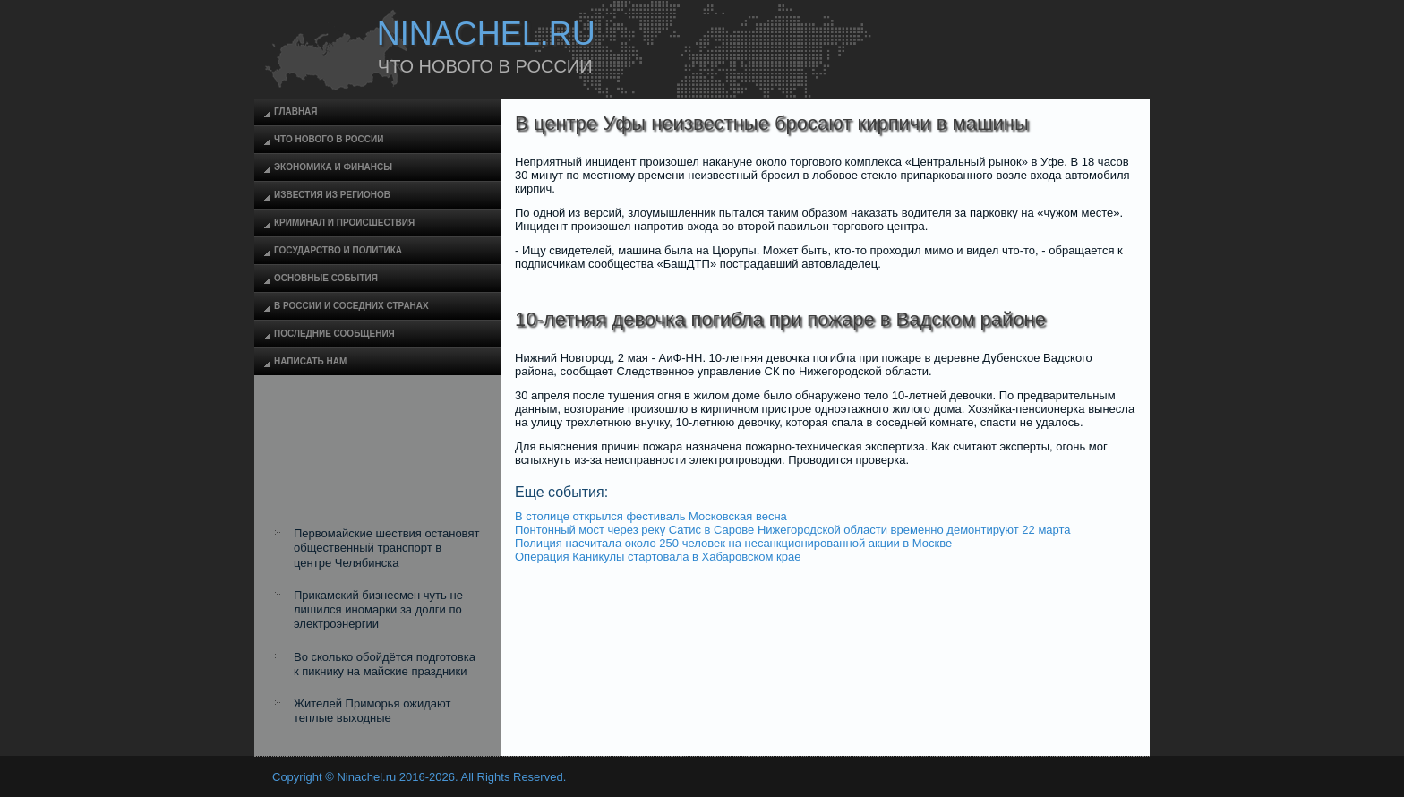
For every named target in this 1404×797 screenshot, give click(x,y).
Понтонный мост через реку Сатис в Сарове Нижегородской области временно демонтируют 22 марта (793, 529)
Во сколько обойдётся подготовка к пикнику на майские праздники (384, 664)
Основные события (326, 278)
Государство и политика (338, 250)
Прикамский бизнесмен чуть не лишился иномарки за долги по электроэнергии (378, 609)
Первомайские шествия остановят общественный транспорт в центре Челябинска (386, 548)
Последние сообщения (334, 334)
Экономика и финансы (333, 167)
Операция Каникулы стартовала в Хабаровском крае (657, 556)
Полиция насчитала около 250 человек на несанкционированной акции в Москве (733, 543)
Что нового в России (328, 139)
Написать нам (310, 361)
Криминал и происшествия (344, 222)
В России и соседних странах (351, 306)
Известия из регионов (332, 195)
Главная (296, 111)
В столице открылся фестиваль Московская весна (651, 516)
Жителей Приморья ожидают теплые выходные (372, 710)
